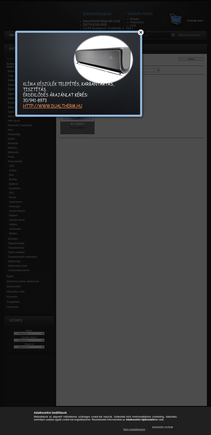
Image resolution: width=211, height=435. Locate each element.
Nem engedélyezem (134, 429)
